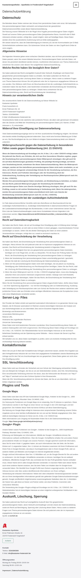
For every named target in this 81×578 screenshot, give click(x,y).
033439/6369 (14, 551)
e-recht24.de (13, 516)
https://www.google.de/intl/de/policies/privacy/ (25, 421)
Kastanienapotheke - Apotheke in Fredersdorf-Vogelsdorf (28, 5)
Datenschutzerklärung (20, 570)
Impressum (6, 570)
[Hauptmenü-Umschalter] (76, 4)
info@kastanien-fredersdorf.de (19, 553)
